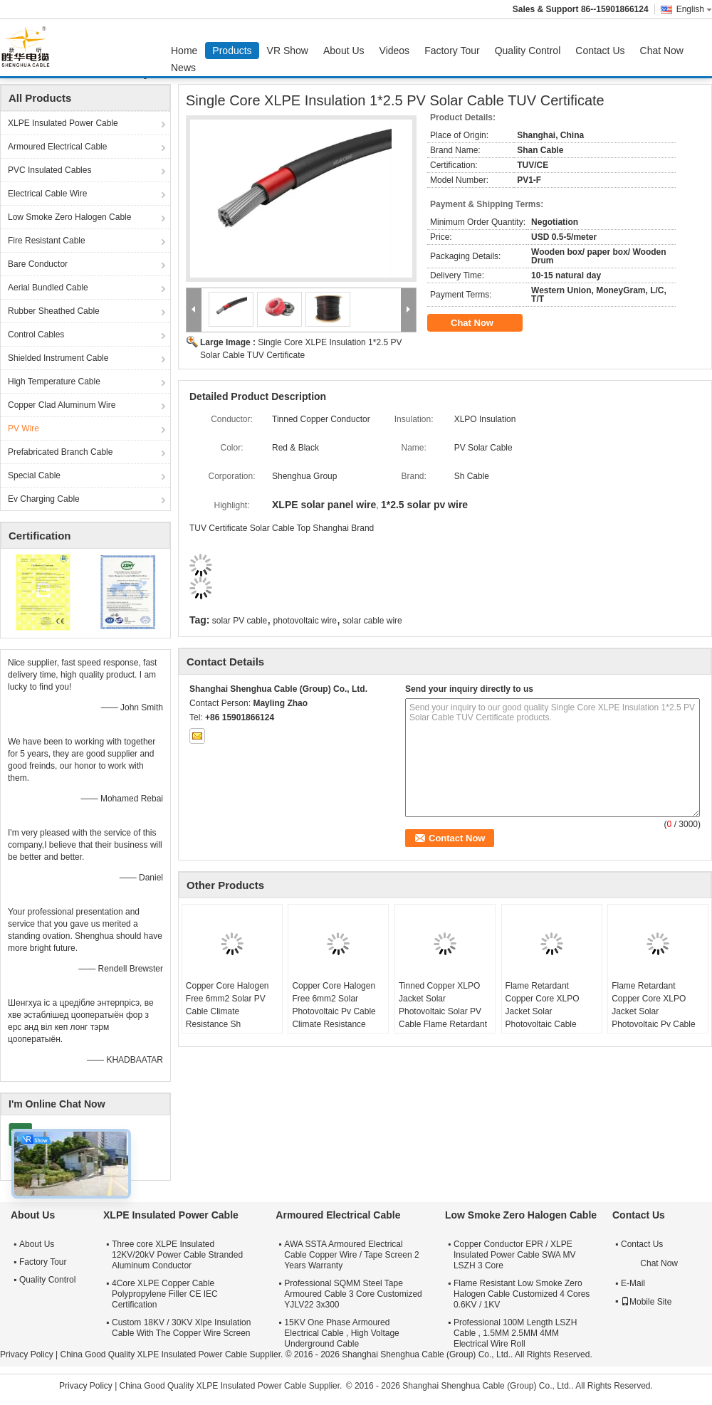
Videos (394, 50)
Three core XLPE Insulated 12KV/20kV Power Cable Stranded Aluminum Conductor (177, 1254)
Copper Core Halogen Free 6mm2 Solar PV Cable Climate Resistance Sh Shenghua (227, 1011)
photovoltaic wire (305, 621)
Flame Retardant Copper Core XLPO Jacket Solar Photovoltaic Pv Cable (653, 1005)
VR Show (287, 50)
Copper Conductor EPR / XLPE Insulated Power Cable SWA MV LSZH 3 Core (515, 1254)
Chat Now (662, 51)
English (694, 9)
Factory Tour (452, 50)
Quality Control (528, 50)
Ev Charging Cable (44, 499)
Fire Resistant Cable (46, 241)
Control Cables (36, 335)
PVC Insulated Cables (49, 170)
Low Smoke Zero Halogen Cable (69, 217)
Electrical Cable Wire (47, 194)
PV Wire (23, 428)
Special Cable (34, 475)
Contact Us (599, 50)
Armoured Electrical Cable (57, 147)
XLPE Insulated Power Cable (63, 123)
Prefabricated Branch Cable (60, 452)
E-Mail (633, 1283)
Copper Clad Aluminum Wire (61, 405)
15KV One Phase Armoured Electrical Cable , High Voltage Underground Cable (341, 1333)
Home (184, 50)
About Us (344, 50)
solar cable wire (372, 621)
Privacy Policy (26, 1354)
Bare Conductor (38, 264)
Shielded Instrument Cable (58, 358)
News (183, 67)
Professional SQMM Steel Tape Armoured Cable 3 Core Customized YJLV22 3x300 (353, 1294)
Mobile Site (646, 1302)
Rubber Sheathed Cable (54, 311)
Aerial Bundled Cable (48, 288)
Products (231, 50)
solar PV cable (239, 621)
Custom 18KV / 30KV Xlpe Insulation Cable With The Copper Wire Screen (181, 1327)
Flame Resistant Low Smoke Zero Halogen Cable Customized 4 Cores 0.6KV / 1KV (522, 1294)
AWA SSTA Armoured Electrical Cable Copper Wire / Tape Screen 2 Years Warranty (351, 1254)
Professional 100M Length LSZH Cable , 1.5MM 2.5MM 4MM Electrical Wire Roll (515, 1333)
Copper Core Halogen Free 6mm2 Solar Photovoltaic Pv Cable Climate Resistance (333, 1005)
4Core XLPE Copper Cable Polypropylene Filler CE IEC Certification (165, 1294)
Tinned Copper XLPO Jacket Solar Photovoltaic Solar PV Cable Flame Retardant (443, 1005)
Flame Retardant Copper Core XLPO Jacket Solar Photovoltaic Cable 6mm (543, 1011)
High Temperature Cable (54, 381)
